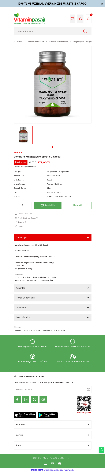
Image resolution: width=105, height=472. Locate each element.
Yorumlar (20, 288)
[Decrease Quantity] (18, 205)
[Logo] (29, 19)
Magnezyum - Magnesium (58, 172)
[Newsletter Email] (52, 389)
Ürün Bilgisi (21, 237)
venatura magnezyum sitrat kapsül (54, 330)
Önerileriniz (21, 307)
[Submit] (88, 389)
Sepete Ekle (47, 205)
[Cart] (88, 19)
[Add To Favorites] (52, 213)
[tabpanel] (23, 135)
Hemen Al (77, 205)
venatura (18, 330)
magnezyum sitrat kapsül (32, 330)
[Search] (52, 31)
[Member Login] (80, 18)
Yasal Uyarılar (23, 317)
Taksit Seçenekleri (25, 297)
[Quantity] (22, 205)
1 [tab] (52, 147)
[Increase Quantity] (27, 205)
